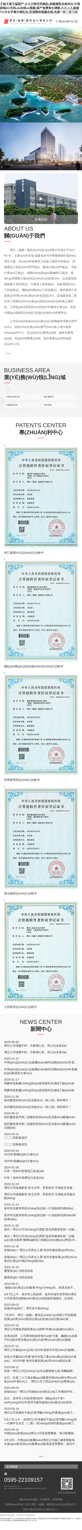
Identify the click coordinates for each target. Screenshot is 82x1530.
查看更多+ (12, 354)
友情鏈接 (57, 1508)
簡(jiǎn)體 (64, 21)
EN (71, 21)
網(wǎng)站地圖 (28, 1508)
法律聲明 (45, 1508)
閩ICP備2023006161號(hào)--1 (40, 1518)
